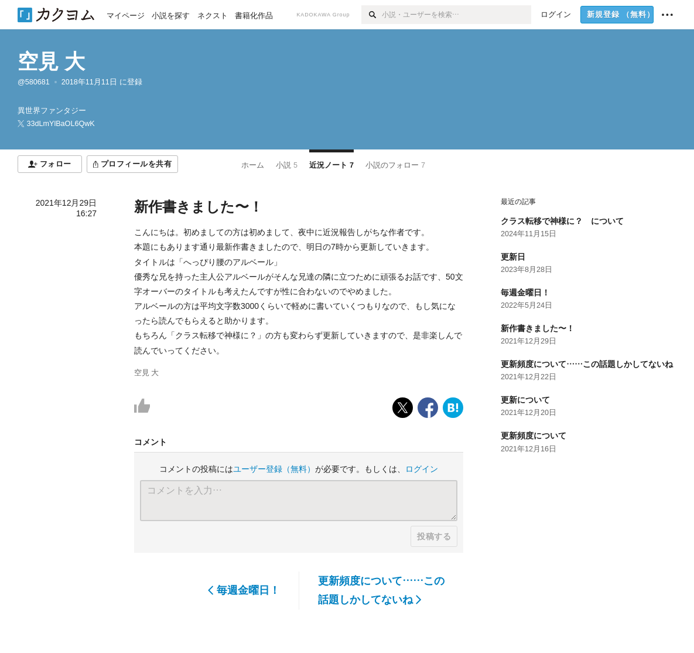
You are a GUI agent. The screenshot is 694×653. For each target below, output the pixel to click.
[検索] (371, 14)
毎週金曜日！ (244, 590)
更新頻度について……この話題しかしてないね (381, 590)
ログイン (421, 469)
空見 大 (51, 61)
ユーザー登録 (274, 469)
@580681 (34, 82)
